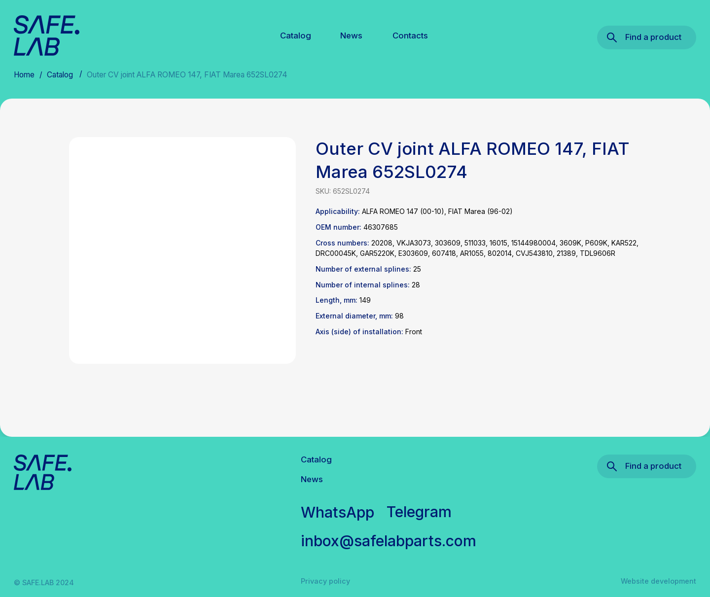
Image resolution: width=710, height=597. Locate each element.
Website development (658, 581)
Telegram (419, 512)
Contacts (410, 35)
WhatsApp (337, 512)
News (351, 35)
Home (24, 74)
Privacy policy (325, 581)
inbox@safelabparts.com (388, 541)
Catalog (295, 35)
